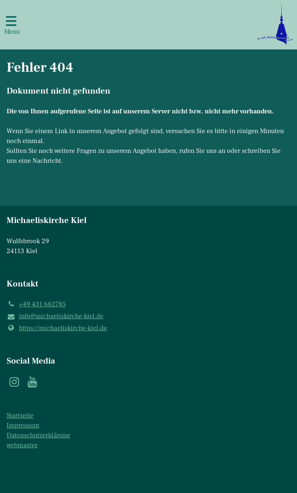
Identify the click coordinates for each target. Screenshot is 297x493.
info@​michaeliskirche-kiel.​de (55, 316)
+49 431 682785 (36, 304)
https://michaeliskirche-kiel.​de (57, 328)
